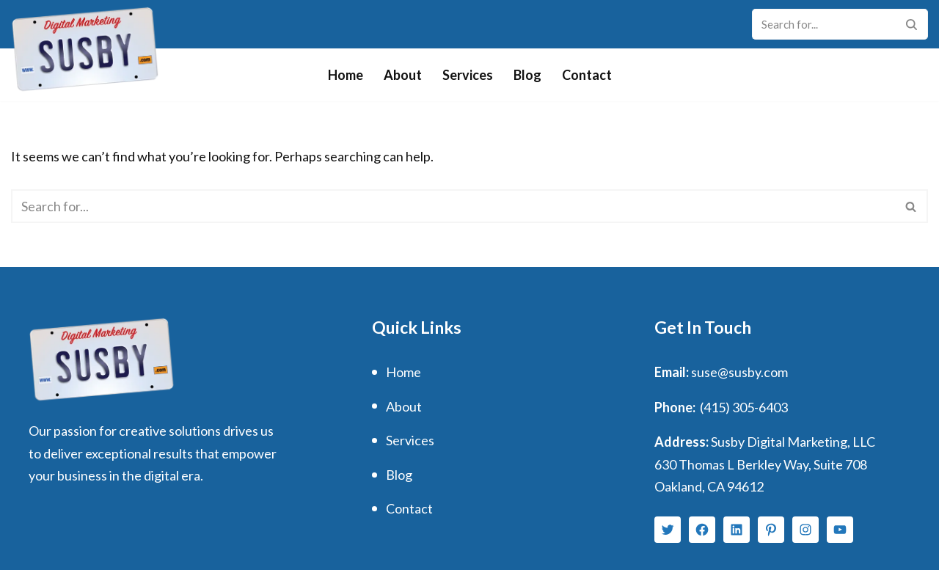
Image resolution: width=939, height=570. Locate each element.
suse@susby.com (739, 372)
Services (467, 75)
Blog (527, 75)
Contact (587, 75)
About (403, 75)
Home (345, 75)
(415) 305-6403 (744, 407)
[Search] (823, 24)
